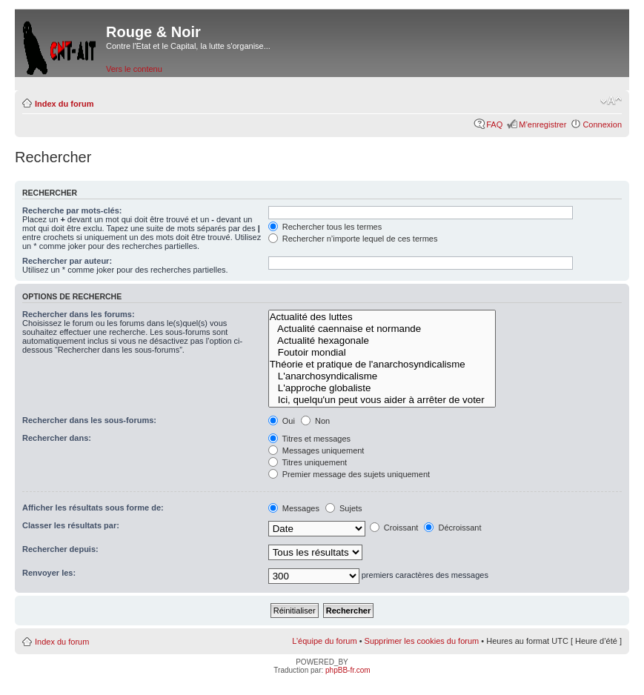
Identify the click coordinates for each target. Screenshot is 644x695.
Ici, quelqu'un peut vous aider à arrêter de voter (382, 400)
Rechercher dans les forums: (78, 314)
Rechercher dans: (56, 437)
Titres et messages (309, 438)
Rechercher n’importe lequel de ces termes (353, 238)
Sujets (343, 508)
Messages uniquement (316, 450)
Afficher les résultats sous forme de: (93, 507)
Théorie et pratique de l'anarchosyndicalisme (382, 364)
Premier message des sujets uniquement (349, 474)
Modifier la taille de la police (611, 100)
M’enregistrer (542, 124)
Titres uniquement (308, 462)
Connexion (602, 124)
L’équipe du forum (324, 640)
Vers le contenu (134, 68)
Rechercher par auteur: (67, 260)
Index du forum (64, 103)
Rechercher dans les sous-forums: (89, 420)
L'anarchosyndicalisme (382, 376)
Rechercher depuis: (60, 549)
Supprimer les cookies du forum (422, 640)
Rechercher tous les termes (325, 226)
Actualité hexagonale (382, 341)
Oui (281, 420)
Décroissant (452, 527)
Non (315, 420)
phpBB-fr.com (348, 670)
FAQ (494, 124)
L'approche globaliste (382, 388)
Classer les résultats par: (70, 525)
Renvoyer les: (49, 572)
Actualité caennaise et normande (382, 329)
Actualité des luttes (382, 317)
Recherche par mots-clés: (72, 210)
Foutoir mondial (382, 353)
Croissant (394, 527)
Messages (293, 508)
